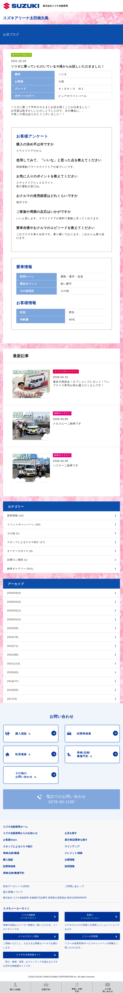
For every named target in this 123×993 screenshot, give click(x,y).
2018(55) (13, 689)
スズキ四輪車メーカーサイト (28, 916)
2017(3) (12, 698)
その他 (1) (13, 533)
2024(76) (13, 637)
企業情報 (69, 859)
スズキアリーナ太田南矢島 (26, 18)
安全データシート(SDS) (16, 886)
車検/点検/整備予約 (13, 873)
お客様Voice (10, 839)
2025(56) (13, 628)
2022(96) (13, 654)
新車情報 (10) (15, 515)
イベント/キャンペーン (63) (24, 524)
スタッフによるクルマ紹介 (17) (26, 542)
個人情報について (13, 891)
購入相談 (8, 859)
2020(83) (13, 672)
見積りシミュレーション (90, 916)
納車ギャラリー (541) (20, 568)
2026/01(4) (14, 619)
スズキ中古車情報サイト (28, 954)
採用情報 (69, 866)
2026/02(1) (14, 610)
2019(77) (13, 681)
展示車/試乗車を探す (76, 839)
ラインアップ (72, 846)
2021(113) (13, 663)
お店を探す (71, 833)
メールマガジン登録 (28, 936)
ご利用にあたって (74, 886)
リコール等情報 (90, 936)
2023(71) (13, 646)
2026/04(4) (14, 592)
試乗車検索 (9, 866)
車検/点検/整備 (11, 853)
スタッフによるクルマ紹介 (18, 846)
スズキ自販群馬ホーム (15, 826)
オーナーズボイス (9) (20, 551)
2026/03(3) (14, 601)
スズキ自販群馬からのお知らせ (20, 833)
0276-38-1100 (61, 802)
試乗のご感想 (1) (17, 559)
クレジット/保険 (74, 853)
